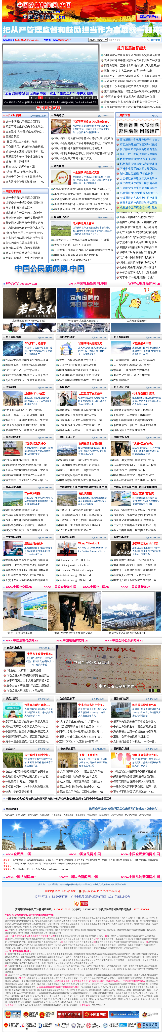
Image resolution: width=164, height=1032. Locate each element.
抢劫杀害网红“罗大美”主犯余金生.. (26, 475)
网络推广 (156, 116)
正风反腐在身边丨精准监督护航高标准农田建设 (132, 91)
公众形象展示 (67, 748)
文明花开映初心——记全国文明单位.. (82, 771)
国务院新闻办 (141, 860)
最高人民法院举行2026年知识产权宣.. (135, 480)
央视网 (31, 863)
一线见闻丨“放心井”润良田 (21, 781)
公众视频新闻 (121, 337)
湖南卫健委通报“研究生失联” (137, 173)
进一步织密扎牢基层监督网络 (23, 121)
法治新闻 (11, 387)
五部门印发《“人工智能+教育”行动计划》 (128, 70)
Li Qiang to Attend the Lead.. (75, 565)
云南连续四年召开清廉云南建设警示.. (81, 515)
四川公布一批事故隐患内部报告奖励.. (135, 515)
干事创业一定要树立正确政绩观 (132, 415)
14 (90, 98)
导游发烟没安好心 (35, 443)
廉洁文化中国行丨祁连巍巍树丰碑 (50, 102)
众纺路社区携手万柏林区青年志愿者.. (81, 520)
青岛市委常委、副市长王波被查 (73, 245)
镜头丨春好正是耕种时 (18, 791)
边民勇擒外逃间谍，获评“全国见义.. (134, 560)
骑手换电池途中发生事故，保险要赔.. (81, 380)
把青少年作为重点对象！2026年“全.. (80, 736)
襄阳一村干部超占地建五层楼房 (138, 154)
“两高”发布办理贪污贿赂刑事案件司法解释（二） (83, 189)
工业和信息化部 (93, 860)
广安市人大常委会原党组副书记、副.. (135, 525)
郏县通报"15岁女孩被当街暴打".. (139, 193)
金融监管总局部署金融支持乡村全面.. (27, 776)
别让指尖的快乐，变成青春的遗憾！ (26, 380)
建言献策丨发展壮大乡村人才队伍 (79, 415)
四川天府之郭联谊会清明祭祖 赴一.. (26, 520)
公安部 (104, 860)
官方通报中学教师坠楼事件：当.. (139, 139)
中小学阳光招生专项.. (91, 704)
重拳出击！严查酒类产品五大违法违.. (29, 685)
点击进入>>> (64, 40)
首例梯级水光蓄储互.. (91, 443)
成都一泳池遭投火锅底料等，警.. (25, 151)
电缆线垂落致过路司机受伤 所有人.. (80, 370)
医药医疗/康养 (121, 748)
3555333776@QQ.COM (27, 40)
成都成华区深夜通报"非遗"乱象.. (139, 207)
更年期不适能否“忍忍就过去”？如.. (133, 791)
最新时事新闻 (13, 191)
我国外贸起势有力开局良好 (75, 475)
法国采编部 (104, 815)
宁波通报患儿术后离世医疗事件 (138, 197)
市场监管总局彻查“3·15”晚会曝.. (25, 690)
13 (86, 98)
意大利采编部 (117, 815)
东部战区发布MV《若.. (145, 543)
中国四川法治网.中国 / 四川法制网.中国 (135, 487)
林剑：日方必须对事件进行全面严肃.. (27, 565)
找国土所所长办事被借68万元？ (138, 265)
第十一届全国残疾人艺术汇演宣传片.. (27, 741)
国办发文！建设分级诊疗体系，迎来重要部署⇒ (132, 75)
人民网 (16, 863)
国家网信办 (128, 860)
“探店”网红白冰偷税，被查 (21, 141)
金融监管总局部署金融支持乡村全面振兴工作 (131, 81)
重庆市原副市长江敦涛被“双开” (72, 260)
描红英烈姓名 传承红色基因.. (22, 510)
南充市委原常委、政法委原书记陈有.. (135, 530)
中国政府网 (79, 860)
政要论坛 (59, 115)
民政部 (112, 860)
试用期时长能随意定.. (91, 343)
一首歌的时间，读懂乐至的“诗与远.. (134, 360)
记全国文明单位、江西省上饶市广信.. (82, 791)
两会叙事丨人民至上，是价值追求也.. (81, 430)
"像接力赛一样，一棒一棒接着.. (24, 232)
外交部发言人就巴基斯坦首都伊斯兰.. (27, 580)
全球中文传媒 (29, 9)
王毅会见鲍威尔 (33, 543)
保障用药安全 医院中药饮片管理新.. (134, 781)
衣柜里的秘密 (121, 380)
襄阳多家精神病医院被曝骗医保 (138, 202)
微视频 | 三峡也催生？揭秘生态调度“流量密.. (91, 102)
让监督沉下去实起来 (90, 393)
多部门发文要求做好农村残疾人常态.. (27, 721)
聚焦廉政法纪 (61, 217)
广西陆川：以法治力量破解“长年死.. (80, 510)
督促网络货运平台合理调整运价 (24, 222)
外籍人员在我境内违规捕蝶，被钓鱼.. (27, 470)
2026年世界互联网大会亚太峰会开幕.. (27, 360)
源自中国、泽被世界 (18, 161)
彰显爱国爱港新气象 (144, 704)
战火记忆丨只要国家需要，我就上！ (81, 781)
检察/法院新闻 (121, 437)
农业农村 (11, 748)
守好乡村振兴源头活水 (19, 207)
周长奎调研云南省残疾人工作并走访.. (27, 726)
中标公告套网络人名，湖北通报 (138, 275)
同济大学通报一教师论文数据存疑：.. (81, 731)
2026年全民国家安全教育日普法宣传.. (27, 515)
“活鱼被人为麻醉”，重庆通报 (24, 670)
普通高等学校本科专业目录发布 (24, 156)
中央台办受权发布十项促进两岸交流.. (135, 726)
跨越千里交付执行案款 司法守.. (24, 176)
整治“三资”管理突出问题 (20, 166)
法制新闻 (59, 166)
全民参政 (65, 387)
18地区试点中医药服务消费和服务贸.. (135, 771)
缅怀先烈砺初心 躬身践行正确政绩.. (26, 525)
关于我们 (42, 884)
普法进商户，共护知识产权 (129, 470)
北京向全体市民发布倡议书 (75, 530)
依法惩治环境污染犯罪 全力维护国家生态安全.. (82, 199)
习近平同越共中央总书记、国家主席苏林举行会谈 (83, 153)
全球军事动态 (121, 537)
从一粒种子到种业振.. (37, 755)
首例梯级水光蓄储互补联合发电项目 (133, 631)
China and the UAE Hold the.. (75, 560)
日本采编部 (57, 815)
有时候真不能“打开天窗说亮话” (131, 575)
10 (72, 98)
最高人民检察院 (66, 860)
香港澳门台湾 (121, 698)
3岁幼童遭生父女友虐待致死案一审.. (26, 465)
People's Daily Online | (37, 869)
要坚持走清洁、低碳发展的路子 (24, 217)
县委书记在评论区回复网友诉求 (138, 178)
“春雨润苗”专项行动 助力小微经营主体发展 (129, 96)
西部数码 (85, 863)
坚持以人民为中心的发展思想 (23, 247)
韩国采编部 (92, 815)
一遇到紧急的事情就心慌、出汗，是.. (135, 786)
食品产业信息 (14, 647)
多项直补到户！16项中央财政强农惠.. (27, 786)
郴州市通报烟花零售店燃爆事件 (138, 163)
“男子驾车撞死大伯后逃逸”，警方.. (26, 425)
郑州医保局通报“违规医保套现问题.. (134, 776)
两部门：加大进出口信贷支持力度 (79, 470)
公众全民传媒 (13, 337)
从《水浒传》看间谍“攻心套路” (15, 102)
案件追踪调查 (13, 437)
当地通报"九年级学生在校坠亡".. (25, 131)
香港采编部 (21, 815)
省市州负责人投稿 (38, 116)
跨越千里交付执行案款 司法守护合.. (134, 460)
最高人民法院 (52, 860)
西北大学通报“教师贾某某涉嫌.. (138, 159)
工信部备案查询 (49, 863)
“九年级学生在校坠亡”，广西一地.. (79, 721)
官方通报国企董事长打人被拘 (136, 260)
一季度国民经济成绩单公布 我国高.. (80, 465)
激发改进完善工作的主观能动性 (24, 212)
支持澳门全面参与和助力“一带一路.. (134, 741)
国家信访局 (153, 860)
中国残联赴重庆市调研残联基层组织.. (27, 731)
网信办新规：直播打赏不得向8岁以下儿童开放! (132, 65)
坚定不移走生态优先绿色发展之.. (25, 126)
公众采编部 (53, 884)
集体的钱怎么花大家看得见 (22, 242)
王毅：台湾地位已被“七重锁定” (131, 736)
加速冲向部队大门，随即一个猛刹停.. (135, 565)
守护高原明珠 (32, 493)
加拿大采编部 (145, 815)
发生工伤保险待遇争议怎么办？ (78, 360)
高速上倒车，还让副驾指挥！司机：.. (27, 415)
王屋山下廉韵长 (88, 755)
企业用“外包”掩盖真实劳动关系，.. (79, 365)
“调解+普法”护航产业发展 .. (22, 171)
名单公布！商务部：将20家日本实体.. (27, 570)
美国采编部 (45, 815)
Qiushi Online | (19, 869)
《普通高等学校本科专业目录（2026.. (81, 726)
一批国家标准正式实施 (86, 172)
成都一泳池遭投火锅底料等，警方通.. (135, 510)
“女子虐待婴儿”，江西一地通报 (24, 410)
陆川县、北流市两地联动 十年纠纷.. (80, 525)
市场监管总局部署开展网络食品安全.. (29, 675)
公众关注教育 (67, 698)
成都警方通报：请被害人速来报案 (25, 430)
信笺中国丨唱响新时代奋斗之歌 (79, 776)
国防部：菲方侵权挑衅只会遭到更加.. (135, 570)
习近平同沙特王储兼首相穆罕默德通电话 (78, 148)
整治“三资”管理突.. (143, 493)
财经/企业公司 (67, 437)
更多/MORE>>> (105, 116)
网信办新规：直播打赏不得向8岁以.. (26, 365)
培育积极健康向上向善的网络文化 (133, 420)
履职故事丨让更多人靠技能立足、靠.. (81, 420)
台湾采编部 (33, 815)
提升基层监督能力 (131, 48)
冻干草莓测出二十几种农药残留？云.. (29, 680)
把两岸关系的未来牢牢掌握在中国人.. (135, 721)
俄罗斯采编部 (131, 815)
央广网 (38, 863)
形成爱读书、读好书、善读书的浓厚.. (135, 425)
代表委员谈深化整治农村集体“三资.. (80, 425)
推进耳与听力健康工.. (37, 704)
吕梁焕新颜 (12, 136)
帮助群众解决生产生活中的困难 (24, 257)
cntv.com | (64, 869)
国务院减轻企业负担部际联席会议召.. (81, 480)
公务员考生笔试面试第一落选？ (138, 270)
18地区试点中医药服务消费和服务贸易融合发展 (132, 55)
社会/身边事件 (13, 487)
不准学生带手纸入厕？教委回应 (138, 168)
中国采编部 (9, 815)
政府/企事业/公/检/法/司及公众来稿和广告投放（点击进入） (124, 808)
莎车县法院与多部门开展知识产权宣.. (135, 465)
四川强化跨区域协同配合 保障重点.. (134, 520)
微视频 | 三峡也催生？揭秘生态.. (132, 370)
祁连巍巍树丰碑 (141, 343)
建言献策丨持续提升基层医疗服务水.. (81, 410)
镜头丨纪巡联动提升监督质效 (23, 252)
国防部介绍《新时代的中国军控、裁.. (135, 580)
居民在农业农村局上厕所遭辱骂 (138, 183)
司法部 (119, 860)
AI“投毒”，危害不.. (35, 343)
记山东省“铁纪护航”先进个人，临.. (80, 786)
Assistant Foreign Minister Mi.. (76, 575)
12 (81, 98)
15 (95, 98)
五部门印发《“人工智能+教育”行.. (79, 741)
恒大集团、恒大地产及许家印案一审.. (27, 480)
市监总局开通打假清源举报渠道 (138, 144)
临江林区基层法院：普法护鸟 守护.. (134, 475)
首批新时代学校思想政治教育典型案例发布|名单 (132, 107)
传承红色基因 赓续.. (144, 393)
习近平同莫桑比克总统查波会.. (91, 121)
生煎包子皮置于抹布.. (40, 653)
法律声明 (64, 884)
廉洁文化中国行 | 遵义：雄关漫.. (132, 375)
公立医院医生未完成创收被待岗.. (139, 188)
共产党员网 (18, 860)
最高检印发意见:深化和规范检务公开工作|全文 (131, 101)
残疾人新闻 (12, 698)
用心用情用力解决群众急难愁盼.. (25, 146)
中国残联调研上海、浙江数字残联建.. (27, 736)
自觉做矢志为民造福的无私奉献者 (133, 410)
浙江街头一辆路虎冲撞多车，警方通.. (27, 420)
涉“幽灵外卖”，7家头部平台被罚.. (79, 460)
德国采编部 (80, 815)
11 (76, 98)
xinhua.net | (54, 869)
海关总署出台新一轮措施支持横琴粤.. (135, 731)
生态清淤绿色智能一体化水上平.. (25, 227)
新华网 (23, 863)
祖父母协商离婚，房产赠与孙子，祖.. (27, 530)
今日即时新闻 (13, 115)
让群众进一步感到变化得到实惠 (24, 202)
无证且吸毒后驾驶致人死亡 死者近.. (80, 375)
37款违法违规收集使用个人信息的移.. (27, 375)
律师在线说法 (67, 337)
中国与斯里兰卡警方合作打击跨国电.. (27, 560)
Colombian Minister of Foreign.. (76, 570)
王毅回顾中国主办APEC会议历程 (24, 575)
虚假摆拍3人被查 (34, 393)
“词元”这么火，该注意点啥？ (22, 370)
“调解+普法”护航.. (143, 443)
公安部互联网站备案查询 (69, 863)
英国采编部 (69, 815)
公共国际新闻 (67, 537)
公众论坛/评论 (121, 387)
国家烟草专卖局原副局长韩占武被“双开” (78, 255)
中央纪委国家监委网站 (34, 860)
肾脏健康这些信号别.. (145, 755)
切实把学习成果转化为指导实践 (24, 237)
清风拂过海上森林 (83, 223)
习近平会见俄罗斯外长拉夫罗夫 (73, 158)
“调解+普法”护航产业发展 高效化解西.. (79, 631)
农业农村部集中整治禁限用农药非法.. (27, 771)
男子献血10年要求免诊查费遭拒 (138, 149)
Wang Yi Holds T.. (89, 543)
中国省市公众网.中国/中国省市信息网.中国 (83, 487)
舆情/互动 (124, 115)
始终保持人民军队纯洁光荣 (129, 430)
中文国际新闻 (13, 537)
